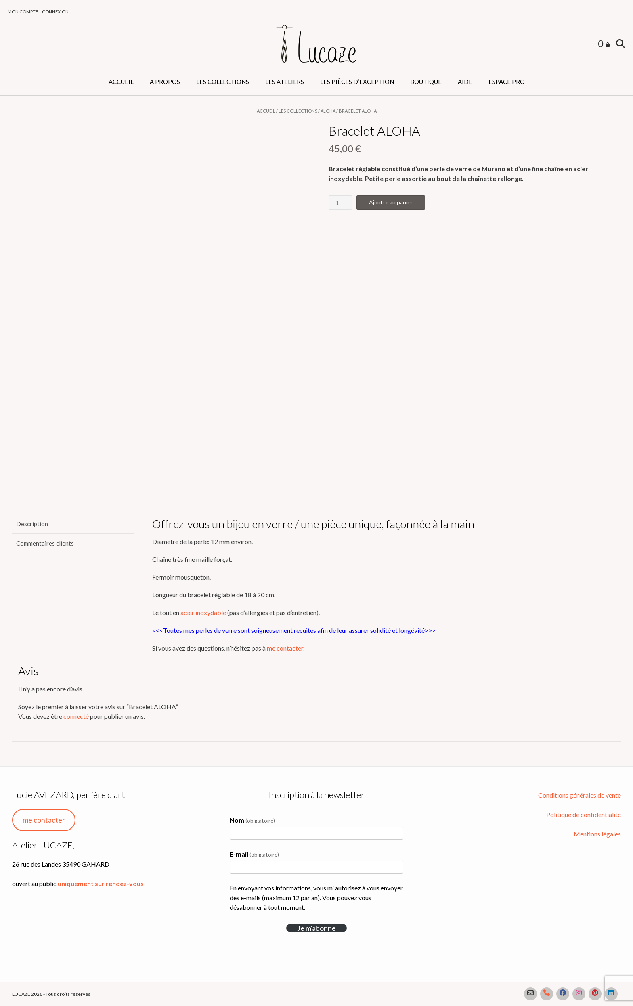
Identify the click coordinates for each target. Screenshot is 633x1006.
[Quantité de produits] (340, 202)
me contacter (44, 819)
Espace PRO (506, 81)
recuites (304, 630)
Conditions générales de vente (579, 795)
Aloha (328, 110)
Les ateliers (284, 81)
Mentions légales (597, 834)
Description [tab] (32, 523)
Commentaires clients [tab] (45, 543)
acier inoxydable (203, 612)
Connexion (55, 11)
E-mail (254, 854)
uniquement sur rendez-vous (101, 883)
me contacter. (285, 648)
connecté (76, 716)
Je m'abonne (316, 928)
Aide (465, 81)
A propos (165, 81)
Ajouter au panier (391, 202)
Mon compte (23, 11)
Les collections (222, 81)
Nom (252, 820)
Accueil (121, 81)
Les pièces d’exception (357, 81)
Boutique (426, 81)
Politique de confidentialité (583, 814)
